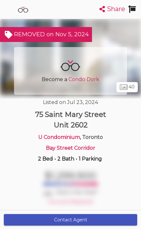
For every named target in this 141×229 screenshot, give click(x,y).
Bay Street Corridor (70, 148)
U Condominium (59, 137)
